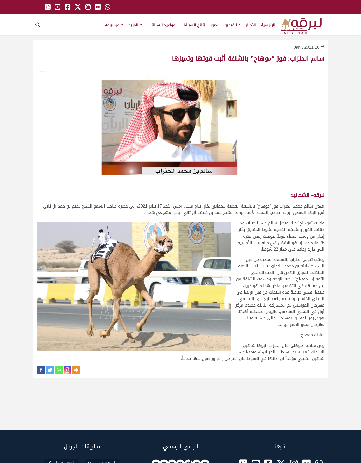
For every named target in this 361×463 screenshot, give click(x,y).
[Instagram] (67, 370)
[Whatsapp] (59, 370)
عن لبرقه (114, 25)
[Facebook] (41, 370)
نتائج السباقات (192, 25)
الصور (214, 25)
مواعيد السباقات (161, 25)
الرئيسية (268, 25)
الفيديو (233, 25)
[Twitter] (50, 370)
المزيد (135, 25)
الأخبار (251, 25)
